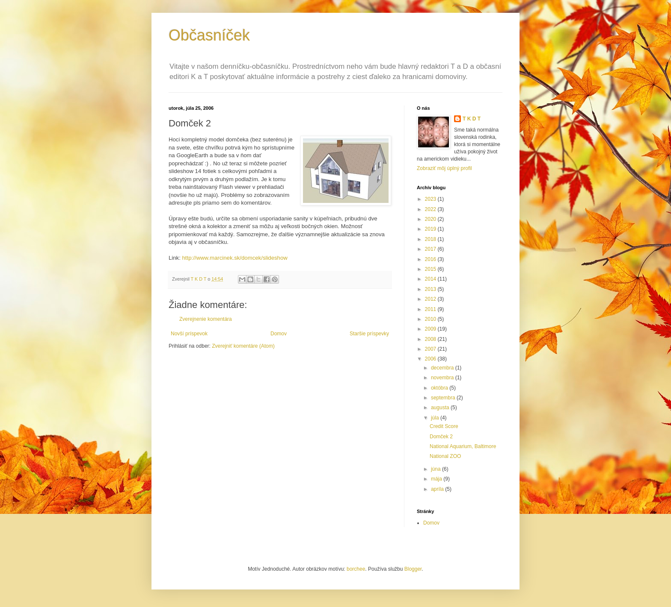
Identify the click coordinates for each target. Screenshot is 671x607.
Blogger (413, 569)
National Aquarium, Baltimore (463, 446)
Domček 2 (441, 437)
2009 (431, 329)
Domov (278, 334)
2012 (431, 299)
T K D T (472, 119)
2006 (431, 359)
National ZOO (445, 456)
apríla (438, 489)
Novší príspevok (189, 334)
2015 (431, 269)
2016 (431, 259)
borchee (356, 569)
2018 (431, 239)
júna (436, 469)
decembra (443, 368)
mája (437, 479)
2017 (431, 249)
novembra (443, 378)
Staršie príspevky (369, 334)
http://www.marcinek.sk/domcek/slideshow (235, 258)
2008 (431, 339)
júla (435, 418)
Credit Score (444, 426)
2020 (431, 219)
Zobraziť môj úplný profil (444, 168)
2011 (431, 309)
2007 (431, 349)
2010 (431, 319)
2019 (431, 229)
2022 (431, 209)
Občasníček (209, 35)
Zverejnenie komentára (205, 319)
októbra (440, 388)
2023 (431, 199)
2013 (431, 289)
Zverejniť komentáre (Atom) (243, 346)
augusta (441, 408)
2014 (431, 279)
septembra (444, 398)
